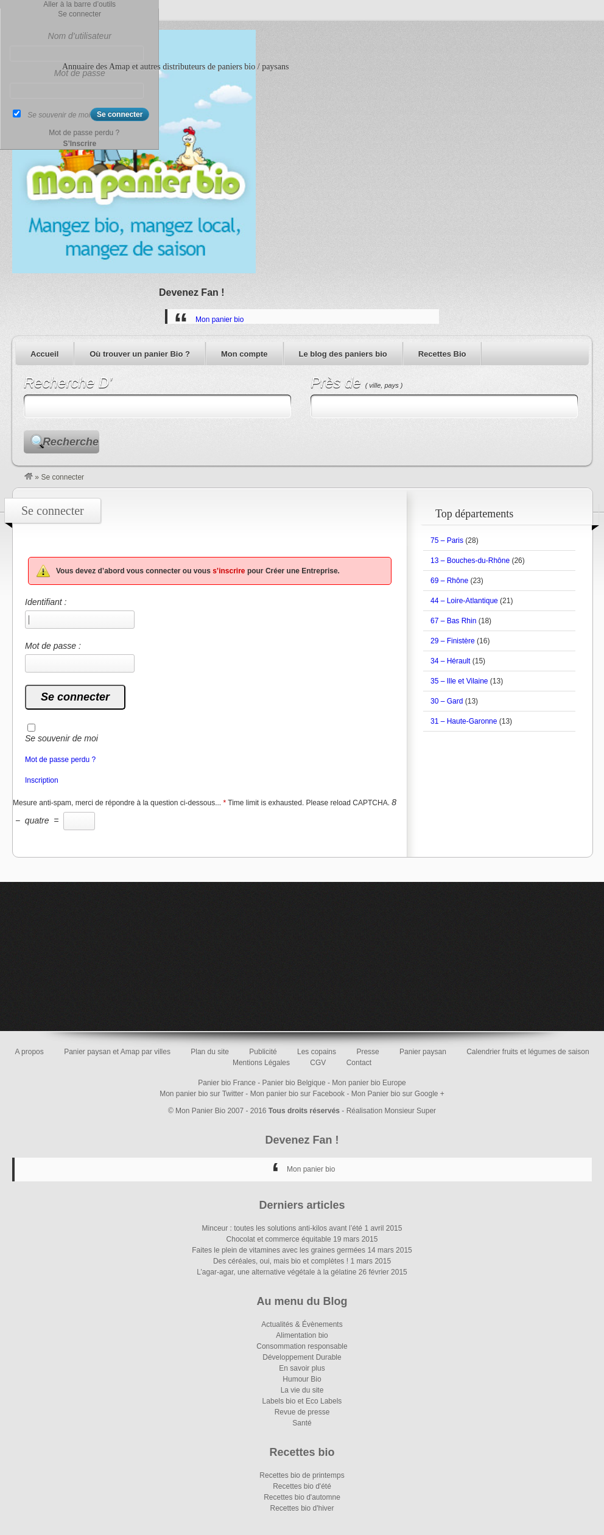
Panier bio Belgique (294, 1083)
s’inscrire (228, 571)
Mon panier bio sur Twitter (202, 1093)
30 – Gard (446, 701)
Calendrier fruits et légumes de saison (527, 1051)
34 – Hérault (450, 661)
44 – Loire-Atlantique (464, 600)
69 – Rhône (449, 580)
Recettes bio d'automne (302, 1497)
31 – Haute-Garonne (463, 721)
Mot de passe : (80, 657)
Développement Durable (301, 1357)
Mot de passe (79, 73)
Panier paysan (422, 1051)
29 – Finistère (452, 641)
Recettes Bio (442, 353)
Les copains (316, 1051)
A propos (29, 1051)
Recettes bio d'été (302, 1486)
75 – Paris (446, 540)
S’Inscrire (79, 143)
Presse (367, 1051)
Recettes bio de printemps (301, 1475)
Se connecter (79, 14)
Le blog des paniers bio (343, 353)
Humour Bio (302, 1379)
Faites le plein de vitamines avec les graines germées (278, 1250)
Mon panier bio (219, 319)
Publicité (262, 1051)
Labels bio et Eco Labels (302, 1401)
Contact (358, 1062)
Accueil (44, 353)
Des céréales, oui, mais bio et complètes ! (280, 1261)
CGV (318, 1062)
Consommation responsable (301, 1346)
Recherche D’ (68, 382)
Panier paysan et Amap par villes (117, 1051)
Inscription (41, 780)
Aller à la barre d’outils (79, 4)
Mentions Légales (261, 1062)
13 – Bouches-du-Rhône (470, 560)
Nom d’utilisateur (79, 36)
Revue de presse (302, 1412)
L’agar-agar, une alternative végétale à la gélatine (276, 1272)
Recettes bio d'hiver (302, 1508)
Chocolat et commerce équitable (278, 1239)
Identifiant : (80, 613)
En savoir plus (302, 1368)
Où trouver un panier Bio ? (140, 353)
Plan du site (210, 1051)
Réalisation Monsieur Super (391, 1111)
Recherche (71, 442)
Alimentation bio (302, 1335)
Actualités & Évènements (301, 1324)
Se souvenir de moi (61, 738)
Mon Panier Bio (200, 1111)
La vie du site (302, 1390)
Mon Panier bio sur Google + (397, 1093)
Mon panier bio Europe (369, 1083)
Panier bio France (227, 1083)
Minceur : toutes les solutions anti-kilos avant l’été (282, 1228)
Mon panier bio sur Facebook (297, 1093)
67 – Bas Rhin (453, 621)
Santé (301, 1423)
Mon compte (244, 353)
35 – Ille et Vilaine (459, 681)
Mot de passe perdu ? (60, 759)
